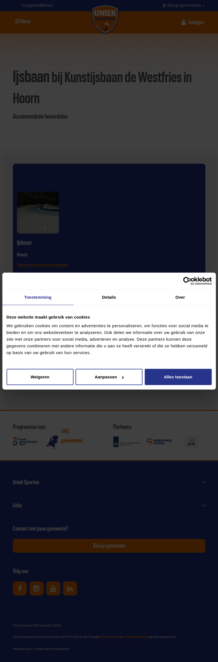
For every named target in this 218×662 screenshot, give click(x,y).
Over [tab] (180, 297)
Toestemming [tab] (38, 297)
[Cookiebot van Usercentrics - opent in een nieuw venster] (187, 281)
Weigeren (39, 376)
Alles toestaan (178, 376)
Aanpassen (109, 376)
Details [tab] (109, 297)
